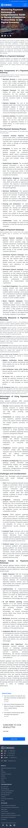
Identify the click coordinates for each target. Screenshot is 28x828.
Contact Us (3, 778)
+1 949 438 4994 (9, 753)
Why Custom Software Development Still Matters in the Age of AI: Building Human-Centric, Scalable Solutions (14, 706)
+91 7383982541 (9, 751)
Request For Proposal (6, 774)
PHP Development (5, 794)
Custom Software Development (8, 805)
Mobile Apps (4, 809)
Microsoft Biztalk (5, 788)
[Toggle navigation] (25, 5)
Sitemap (3, 782)
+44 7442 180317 (9, 755)
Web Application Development (8, 817)
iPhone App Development (7, 798)
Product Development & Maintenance (10, 807)
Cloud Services (4, 811)
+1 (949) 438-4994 (13, 1)
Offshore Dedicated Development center (10, 815)
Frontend (3, 796)
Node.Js (3, 800)
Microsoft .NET (4, 786)
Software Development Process (8, 768)
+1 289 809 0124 (10, 757)
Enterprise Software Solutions (8, 813)
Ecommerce (4, 819)
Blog (2, 770)
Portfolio (3, 776)
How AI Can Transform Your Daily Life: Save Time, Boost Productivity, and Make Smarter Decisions (15, 697)
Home (2, 780)
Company (3, 772)
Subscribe (14, 739)
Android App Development (7, 790)
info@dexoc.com (23, 1)
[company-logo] (6, 5)
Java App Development (6, 792)
